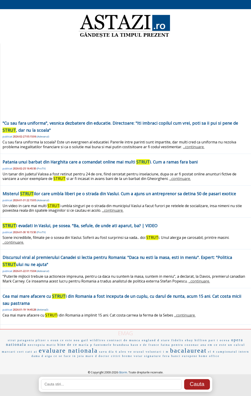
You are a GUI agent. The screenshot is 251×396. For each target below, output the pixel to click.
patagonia (26, 340)
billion (201, 340)
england (149, 340)
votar (138, 356)
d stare (163, 340)
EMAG (125, 333)
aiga (48, 356)
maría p (85, 344)
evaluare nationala (68, 350)
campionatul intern (232, 351)
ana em (206, 344)
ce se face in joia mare (74, 356)
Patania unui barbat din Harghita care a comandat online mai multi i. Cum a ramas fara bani (100, 162)
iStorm (123, 372)
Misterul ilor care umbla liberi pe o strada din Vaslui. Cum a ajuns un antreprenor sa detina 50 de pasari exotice (119, 193)
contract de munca (123, 340)
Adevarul (42, 136)
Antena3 (42, 309)
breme (127, 356)
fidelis (177, 340)
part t (213, 340)
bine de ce (67, 344)
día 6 (113, 351)
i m (166, 351)
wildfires (98, 340)
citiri (116, 356)
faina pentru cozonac (180, 344)
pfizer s (42, 340)
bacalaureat (188, 350)
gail (85, 340)
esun (55, 340)
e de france (149, 344)
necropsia (36, 344)
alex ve (125, 351)
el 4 (211, 351)
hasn (135, 344)
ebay (189, 340)
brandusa (121, 344)
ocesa (225, 340)
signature (152, 356)
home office (209, 356)
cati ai (31, 351)
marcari (9, 351)
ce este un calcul (229, 344)
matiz (51, 344)
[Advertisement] (125, 85)
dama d (37, 356)
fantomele (103, 344)
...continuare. (193, 146)
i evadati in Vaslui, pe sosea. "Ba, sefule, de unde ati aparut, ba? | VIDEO (80, 225)
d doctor (102, 356)
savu (103, 351)
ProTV (41, 168)
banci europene (184, 356)
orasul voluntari (147, 351)
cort (20, 351)
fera (166, 356)
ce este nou (70, 340)
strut (12, 340)
